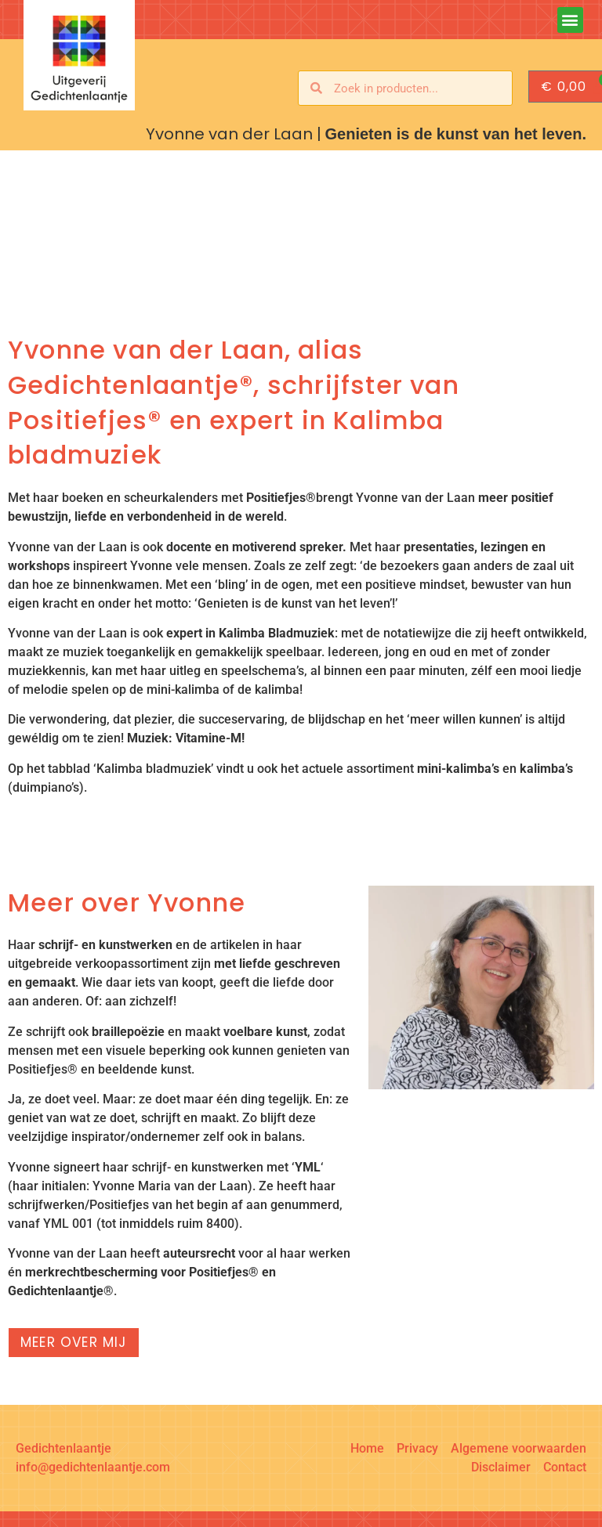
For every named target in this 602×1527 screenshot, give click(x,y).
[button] (570, 20)
